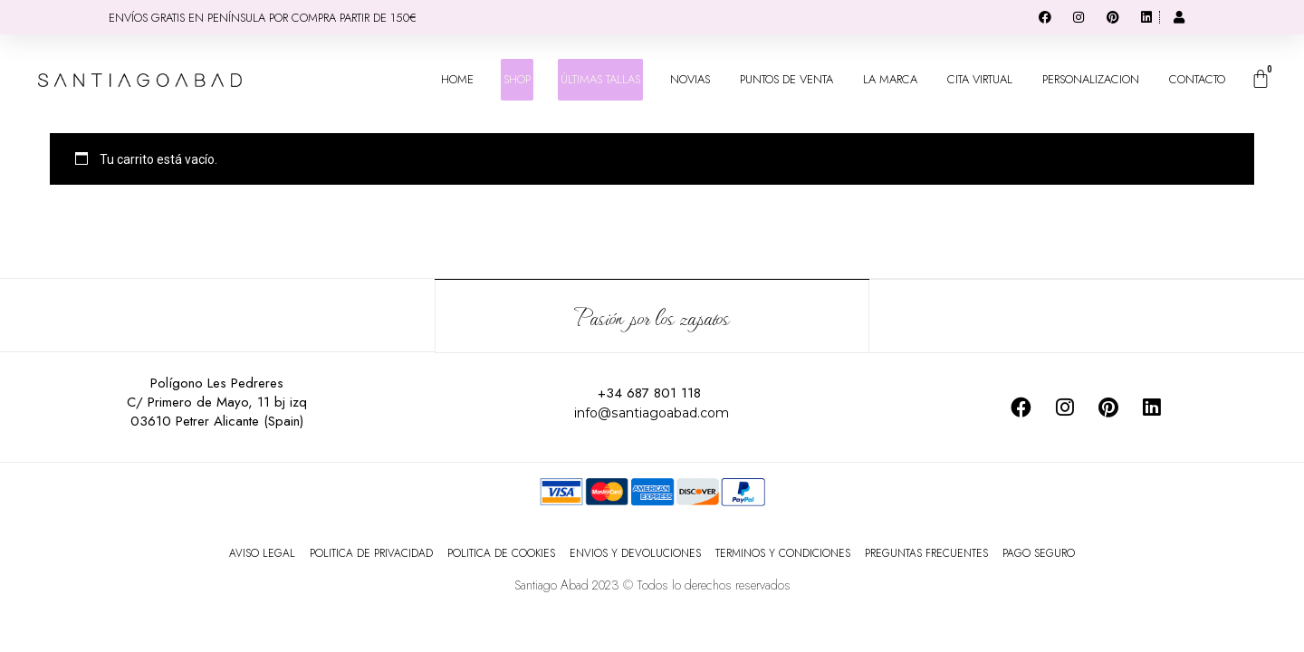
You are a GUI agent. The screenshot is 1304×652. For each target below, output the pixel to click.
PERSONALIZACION (1090, 79)
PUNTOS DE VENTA (786, 79)
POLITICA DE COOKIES (501, 552)
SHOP (517, 79)
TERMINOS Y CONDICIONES (782, 552)
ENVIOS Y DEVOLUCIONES (635, 552)
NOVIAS (690, 79)
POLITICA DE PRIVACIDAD (371, 552)
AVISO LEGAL (262, 552)
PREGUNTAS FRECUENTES (926, 552)
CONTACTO (1197, 79)
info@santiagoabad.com (651, 411)
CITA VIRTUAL (979, 79)
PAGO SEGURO (1038, 552)
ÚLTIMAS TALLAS (600, 79)
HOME (457, 79)
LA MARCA (890, 79)
